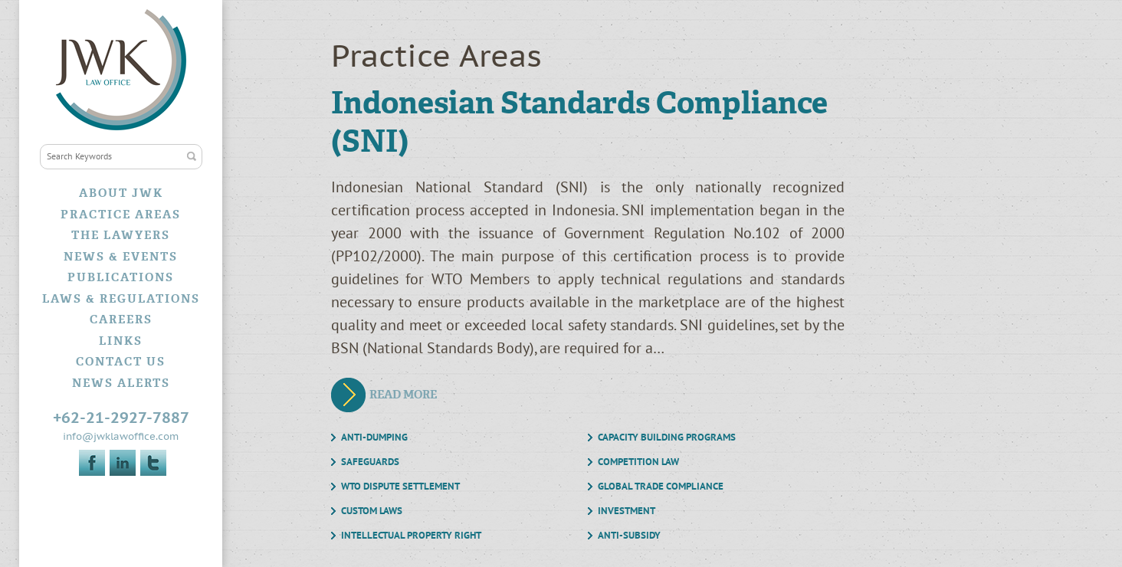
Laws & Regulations (121, 298)
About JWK (121, 193)
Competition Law (638, 462)
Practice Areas (121, 214)
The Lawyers (120, 235)
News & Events (121, 256)
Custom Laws (371, 511)
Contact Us (121, 361)
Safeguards (370, 462)
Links (121, 341)
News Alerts (121, 383)
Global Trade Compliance (660, 486)
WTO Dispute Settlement (400, 486)
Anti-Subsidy (629, 535)
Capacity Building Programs (667, 437)
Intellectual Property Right (411, 535)
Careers (121, 319)
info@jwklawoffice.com (121, 437)
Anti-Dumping (374, 437)
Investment (626, 511)
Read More (403, 394)
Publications (120, 277)
